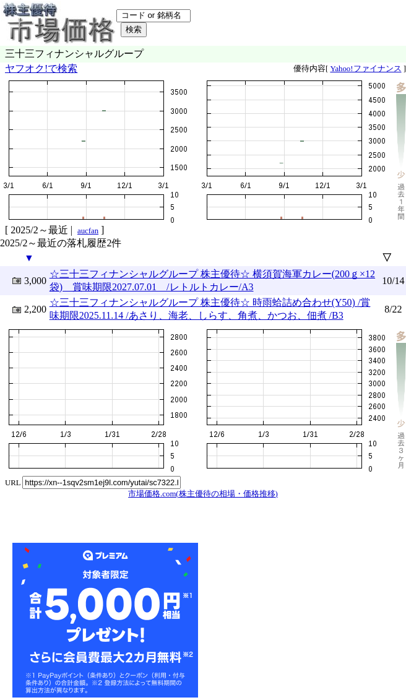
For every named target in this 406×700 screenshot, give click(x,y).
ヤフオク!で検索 (41, 68)
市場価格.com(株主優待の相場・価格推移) (203, 494)
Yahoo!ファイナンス (365, 68)
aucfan (87, 231)
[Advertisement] (293, 620)
